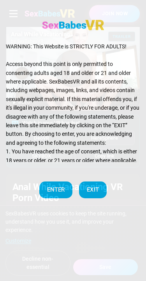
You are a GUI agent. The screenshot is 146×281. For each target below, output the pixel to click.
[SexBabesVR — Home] (73, 25)
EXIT (93, 189)
